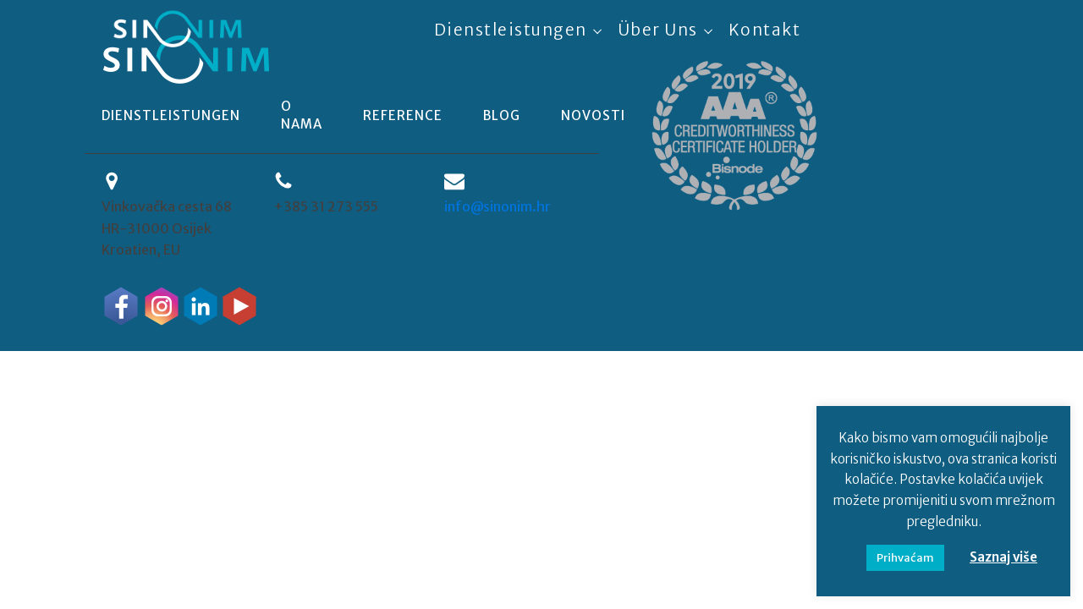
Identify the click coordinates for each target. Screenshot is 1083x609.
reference (403, 115)
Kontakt (764, 29)
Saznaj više (1003, 557)
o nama (301, 115)
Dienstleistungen (510, 29)
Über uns (658, 29)
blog (501, 115)
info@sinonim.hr (497, 206)
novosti (593, 115)
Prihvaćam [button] (905, 558)
